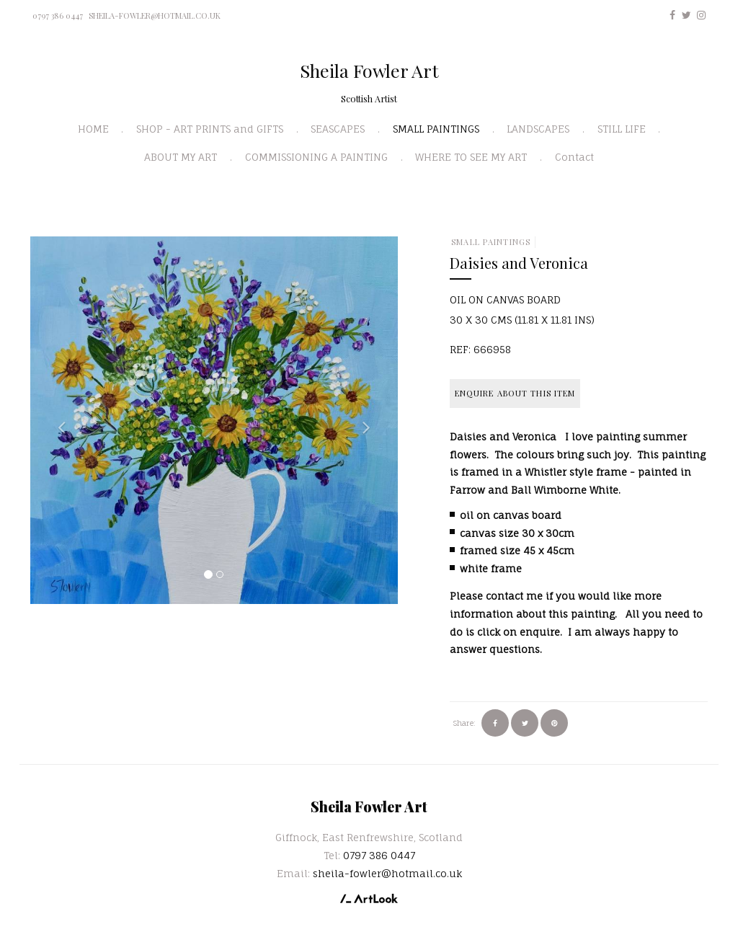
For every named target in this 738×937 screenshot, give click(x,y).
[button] (57, 420)
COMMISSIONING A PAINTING (316, 157)
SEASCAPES (338, 129)
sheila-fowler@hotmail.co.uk (155, 15)
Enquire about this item (515, 393)
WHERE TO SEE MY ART (471, 157)
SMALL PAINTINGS (436, 129)
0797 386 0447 (57, 15)
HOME (93, 129)
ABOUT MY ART (180, 157)
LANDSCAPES (538, 129)
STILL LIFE (621, 129)
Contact (574, 157)
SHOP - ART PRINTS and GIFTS (209, 129)
